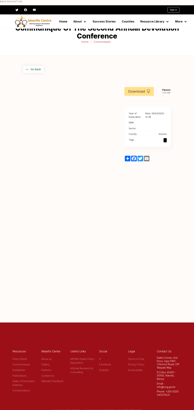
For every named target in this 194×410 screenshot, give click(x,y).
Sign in (173, 9)
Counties (128, 21)
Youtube (104, 370)
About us (46, 358)
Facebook (105, 364)
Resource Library (152, 21)
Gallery (45, 364)
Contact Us (47, 375)
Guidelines (18, 370)
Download (139, 91)
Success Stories (104, 21)
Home (63, 21)
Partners (46, 370)
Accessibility (135, 370)
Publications (19, 375)
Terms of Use (136, 358)
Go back (33, 69)
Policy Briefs (19, 358)
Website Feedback (52, 381)
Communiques (21, 364)
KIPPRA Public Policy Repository (82, 360)
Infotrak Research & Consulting (81, 370)
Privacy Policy (136, 364)
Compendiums (21, 390)
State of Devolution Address (23, 383)
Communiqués (102, 41)
